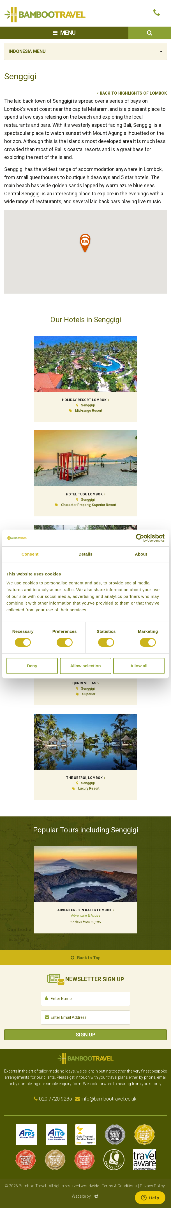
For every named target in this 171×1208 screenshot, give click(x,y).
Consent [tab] (30, 554)
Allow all (138, 665)
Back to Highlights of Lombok (133, 93)
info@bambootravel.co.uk (108, 1099)
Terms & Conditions (119, 1186)
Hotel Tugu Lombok (84, 494)
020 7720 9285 (55, 1099)
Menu (68, 32)
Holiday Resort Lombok (84, 400)
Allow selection (85, 665)
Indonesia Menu (27, 51)
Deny (32, 665)
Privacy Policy (152, 1186)
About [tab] (141, 554)
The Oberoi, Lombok (84, 778)
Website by (85, 1196)
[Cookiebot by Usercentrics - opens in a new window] (140, 538)
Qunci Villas (84, 683)
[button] (85, 245)
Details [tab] (85, 554)
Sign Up (85, 1035)
